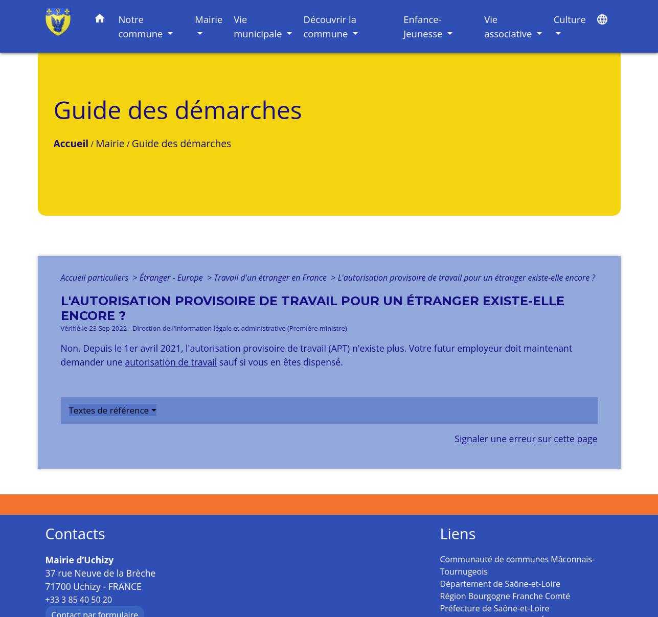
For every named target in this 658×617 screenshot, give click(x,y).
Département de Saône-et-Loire (500, 583)
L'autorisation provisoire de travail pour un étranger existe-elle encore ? (467, 277)
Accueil (71, 143)
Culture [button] (570, 19)
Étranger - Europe (172, 277)
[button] (99, 20)
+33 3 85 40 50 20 (79, 599)
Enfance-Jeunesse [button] (424, 26)
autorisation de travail (171, 362)
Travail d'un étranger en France (271, 277)
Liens (458, 534)
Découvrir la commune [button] (330, 26)
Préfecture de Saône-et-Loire (495, 608)
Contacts (75, 534)
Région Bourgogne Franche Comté (505, 596)
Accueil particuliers (96, 277)
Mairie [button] (208, 19)
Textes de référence (109, 410)
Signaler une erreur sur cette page (526, 438)
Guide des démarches (181, 143)
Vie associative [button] (509, 26)
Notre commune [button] (141, 26)
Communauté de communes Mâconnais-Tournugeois (517, 565)
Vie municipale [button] (259, 26)
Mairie (110, 143)
